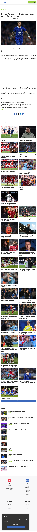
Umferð (27, 493)
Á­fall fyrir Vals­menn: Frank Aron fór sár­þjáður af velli (18, 466)
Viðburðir (27, 507)
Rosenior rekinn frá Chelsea (7, 300)
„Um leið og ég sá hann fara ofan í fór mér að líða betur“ (18, 442)
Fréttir (9, 503)
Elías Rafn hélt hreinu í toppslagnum (15, 454)
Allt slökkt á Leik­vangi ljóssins (26, 219)
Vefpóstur (27, 494)
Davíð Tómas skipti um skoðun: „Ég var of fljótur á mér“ (18, 423)
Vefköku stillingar (9, 527)
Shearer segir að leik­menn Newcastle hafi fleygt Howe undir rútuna (9, 350)
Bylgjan (27, 510)
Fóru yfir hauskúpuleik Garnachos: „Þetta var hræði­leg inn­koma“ (27, 383)
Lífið (9, 507)
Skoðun (9, 509)
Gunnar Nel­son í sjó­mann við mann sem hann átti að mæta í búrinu (20, 417)
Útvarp (9, 512)
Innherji (27, 503)
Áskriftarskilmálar (27, 490)
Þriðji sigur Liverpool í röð (7, 187)
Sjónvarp (9, 510)
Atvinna (27, 506)
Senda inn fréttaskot (27, 497)
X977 (27, 513)
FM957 (27, 512)
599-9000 (10, 491)
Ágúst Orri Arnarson (4, 18)
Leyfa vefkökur (22, 527)
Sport (9, 506)
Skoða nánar (6, 524)
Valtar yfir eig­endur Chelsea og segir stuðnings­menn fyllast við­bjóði (27, 254)
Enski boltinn (3, 109)
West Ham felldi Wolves (7, 398)
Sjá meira (18, 400)
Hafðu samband (27, 487)
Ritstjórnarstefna (27, 489)
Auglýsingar (27, 486)
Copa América (9, 109)
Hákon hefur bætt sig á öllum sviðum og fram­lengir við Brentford (8, 237)
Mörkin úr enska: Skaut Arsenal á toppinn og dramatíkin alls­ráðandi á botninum (9, 156)
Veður (27, 509)
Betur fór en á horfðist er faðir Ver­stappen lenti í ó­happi (18, 429)
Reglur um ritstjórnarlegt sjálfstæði (9, 485)
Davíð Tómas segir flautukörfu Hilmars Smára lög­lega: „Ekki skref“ (20, 460)
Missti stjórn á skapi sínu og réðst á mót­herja (16, 411)
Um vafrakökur (27, 496)
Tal (27, 514)
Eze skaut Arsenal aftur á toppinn (9, 171)
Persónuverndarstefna (9, 487)
